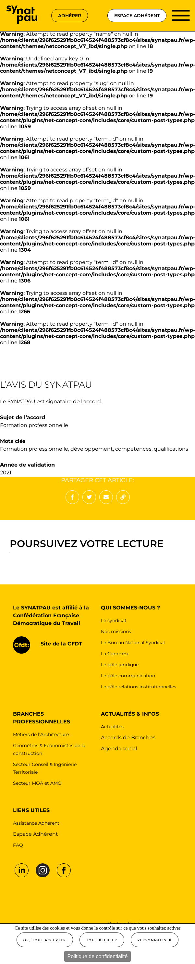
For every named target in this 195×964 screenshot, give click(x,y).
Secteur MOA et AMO (37, 783)
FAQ (18, 845)
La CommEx (114, 654)
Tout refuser (101, 940)
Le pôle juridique (120, 665)
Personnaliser (155, 940)
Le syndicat (114, 620)
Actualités (112, 727)
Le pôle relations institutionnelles (138, 687)
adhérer (69, 16)
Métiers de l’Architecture (41, 734)
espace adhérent (137, 16)
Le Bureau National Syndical (133, 642)
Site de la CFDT (61, 644)
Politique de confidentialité (97, 956)
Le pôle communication (128, 676)
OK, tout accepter (44, 940)
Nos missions (116, 631)
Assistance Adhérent (36, 823)
